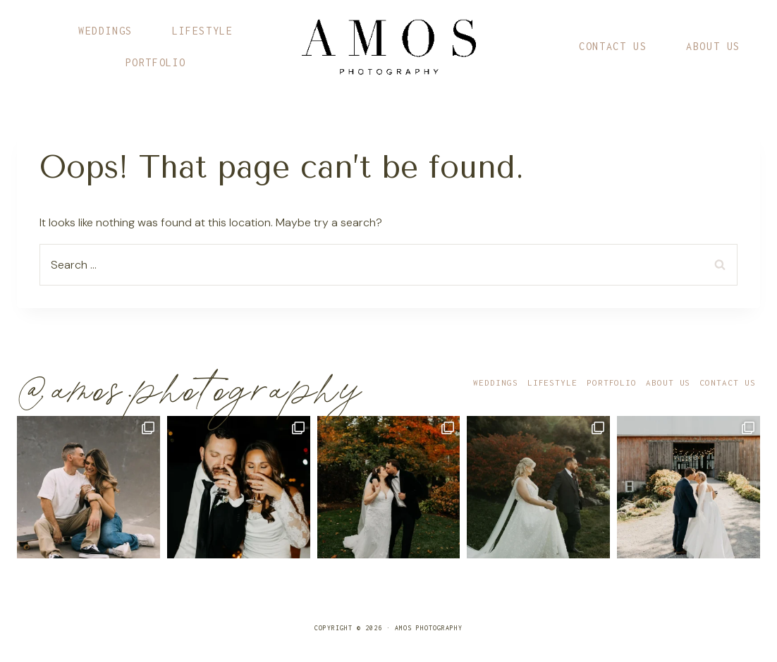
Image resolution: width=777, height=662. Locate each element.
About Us (713, 46)
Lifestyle (202, 31)
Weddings (105, 31)
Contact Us (613, 46)
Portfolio (156, 62)
